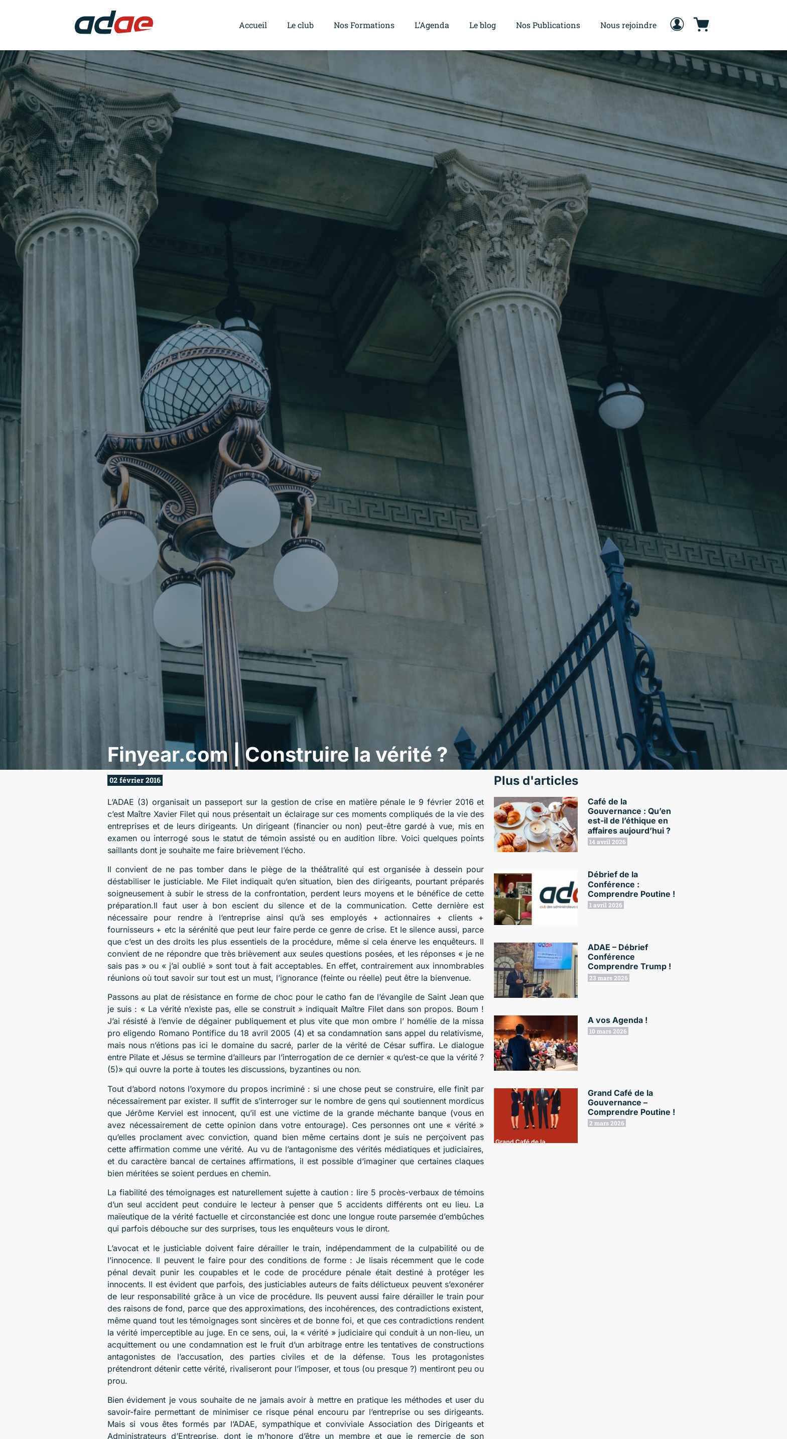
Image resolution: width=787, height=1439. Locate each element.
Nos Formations (364, 25)
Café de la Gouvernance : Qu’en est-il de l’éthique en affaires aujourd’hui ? (629, 816)
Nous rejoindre (628, 25)
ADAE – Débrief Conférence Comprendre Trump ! (629, 956)
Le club (300, 25)
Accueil (253, 25)
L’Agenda (432, 25)
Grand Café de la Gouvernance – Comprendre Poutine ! (631, 1102)
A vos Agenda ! (617, 1020)
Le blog (482, 25)
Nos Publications (548, 25)
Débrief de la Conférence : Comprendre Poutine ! (631, 883)
